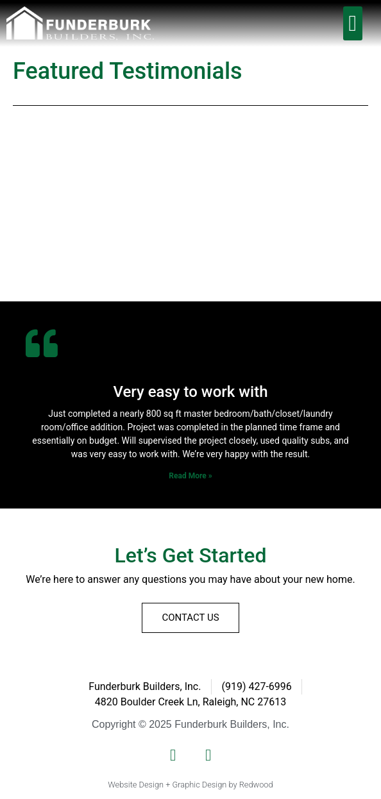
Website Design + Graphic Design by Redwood (190, 784)
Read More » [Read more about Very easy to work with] (190, 475)
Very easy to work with (190, 392)
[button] (352, 23)
